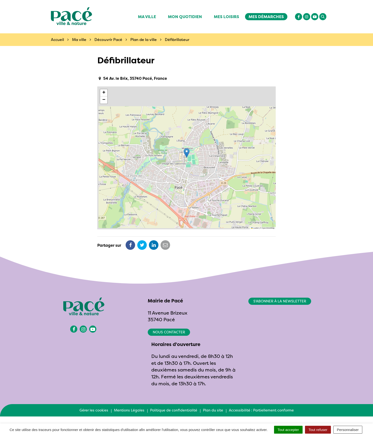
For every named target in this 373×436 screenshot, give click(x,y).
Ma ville (147, 16)
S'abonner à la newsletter (279, 301)
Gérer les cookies (93, 410)
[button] (187, 153)
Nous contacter (169, 332)
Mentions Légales (129, 410)
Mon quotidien (185, 16)
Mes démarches (266, 16)
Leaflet (255, 228)
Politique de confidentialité (173, 410)
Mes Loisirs (226, 16)
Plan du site (213, 410)
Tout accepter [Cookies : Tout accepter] (288, 430)
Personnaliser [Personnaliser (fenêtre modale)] (348, 430)
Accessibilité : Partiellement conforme (261, 410)
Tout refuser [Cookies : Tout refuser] (318, 430)
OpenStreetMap (268, 228)
